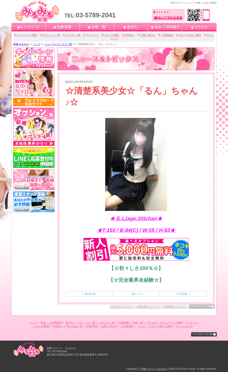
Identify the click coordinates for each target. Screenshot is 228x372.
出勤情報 (169, 306)
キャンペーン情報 (27, 35)
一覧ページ (136, 293)
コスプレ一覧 (73, 35)
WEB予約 (92, 326)
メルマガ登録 (111, 35)
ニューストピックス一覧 (58, 44)
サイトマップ (184, 326)
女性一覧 (142, 306)
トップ (36, 44)
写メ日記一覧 (75, 326)
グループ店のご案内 (190, 35)
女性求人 (130, 35)
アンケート (92, 35)
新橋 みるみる (21, 44)
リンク (141, 326)
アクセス (151, 322)
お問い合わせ (147, 35)
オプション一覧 (51, 35)
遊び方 (69, 322)
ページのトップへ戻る (201, 306)
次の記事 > (183, 293)
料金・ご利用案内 (51, 322)
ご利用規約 (167, 35)
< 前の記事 (89, 293)
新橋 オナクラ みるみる (155, 368)
